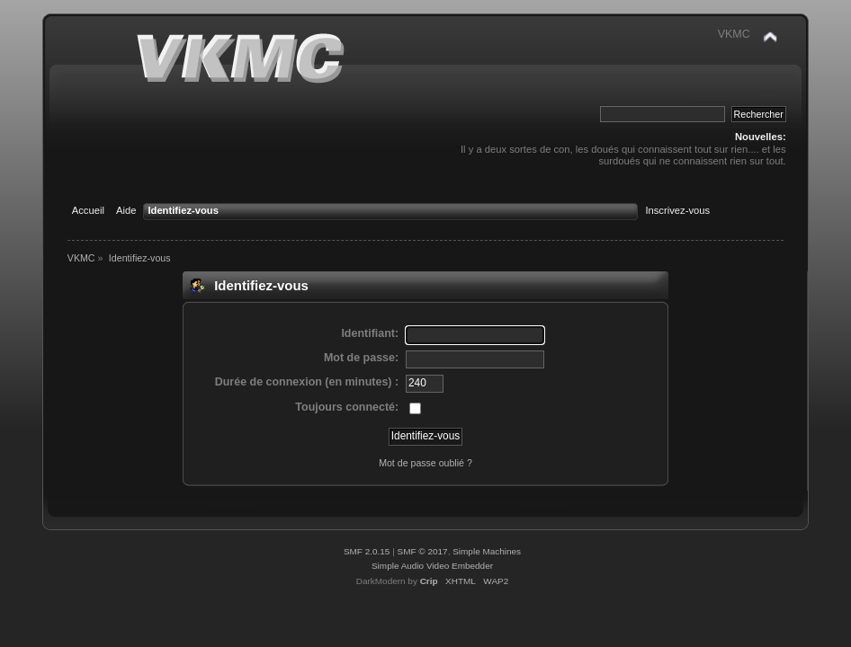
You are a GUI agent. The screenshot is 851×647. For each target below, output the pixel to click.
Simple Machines (486, 551)
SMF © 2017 (423, 551)
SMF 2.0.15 (367, 551)
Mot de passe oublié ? (425, 462)
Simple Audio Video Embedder (432, 566)
